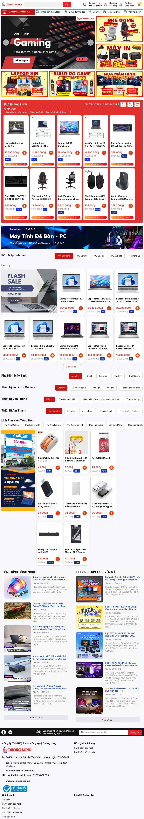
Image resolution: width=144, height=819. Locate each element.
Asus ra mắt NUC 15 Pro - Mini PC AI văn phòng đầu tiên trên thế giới (49, 657)
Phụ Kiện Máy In (32, 425)
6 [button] (56, 65)
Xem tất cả (72, 367)
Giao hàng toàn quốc (17, 112)
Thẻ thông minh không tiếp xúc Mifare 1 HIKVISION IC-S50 (76, 506)
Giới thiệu (6, 799)
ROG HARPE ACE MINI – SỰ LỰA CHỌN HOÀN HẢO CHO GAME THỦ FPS (122, 664)
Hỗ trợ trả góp (8, 817)
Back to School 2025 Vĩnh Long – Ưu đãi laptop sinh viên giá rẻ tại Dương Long (121, 608)
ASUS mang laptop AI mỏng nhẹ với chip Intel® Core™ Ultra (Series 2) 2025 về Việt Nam (50, 627)
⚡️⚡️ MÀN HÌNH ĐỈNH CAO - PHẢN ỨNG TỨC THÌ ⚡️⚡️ (122, 689)
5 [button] (53, 65)
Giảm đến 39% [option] (38, 112)
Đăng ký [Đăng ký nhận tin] (135, 732)
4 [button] (50, 65)
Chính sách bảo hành (83, 748)
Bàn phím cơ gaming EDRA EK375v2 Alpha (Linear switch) (121, 146)
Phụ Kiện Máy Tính (14, 375)
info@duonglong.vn (21, 781)
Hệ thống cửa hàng (113, 4)
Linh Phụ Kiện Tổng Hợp (17, 420)
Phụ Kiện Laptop (53, 425)
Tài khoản (128, 3)
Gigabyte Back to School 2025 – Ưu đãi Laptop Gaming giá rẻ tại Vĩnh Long (122, 578)
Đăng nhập (129, 6)
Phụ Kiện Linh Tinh (75, 425)
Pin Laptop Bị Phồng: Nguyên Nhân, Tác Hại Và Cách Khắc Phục (50, 687)
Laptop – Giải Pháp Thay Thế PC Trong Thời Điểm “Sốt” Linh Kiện (49, 604)
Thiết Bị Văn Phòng (14, 398)
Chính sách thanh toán (12, 812)
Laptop (6, 265)
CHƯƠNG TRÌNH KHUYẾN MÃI (96, 572)
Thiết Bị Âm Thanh (13, 410)
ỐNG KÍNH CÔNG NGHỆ (20, 572)
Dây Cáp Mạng (115, 425)
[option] (48, 42)
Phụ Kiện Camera (11, 425)
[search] (67, 4)
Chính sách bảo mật (11, 808)
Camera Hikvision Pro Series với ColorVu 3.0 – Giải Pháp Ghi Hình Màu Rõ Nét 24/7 (49, 578)
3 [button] (47, 65)
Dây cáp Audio (96, 425)
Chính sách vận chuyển (84, 752)
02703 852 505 (41, 775)
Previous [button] (6, 42)
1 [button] (40, 65)
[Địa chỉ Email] (110, 732)
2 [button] (44, 65)
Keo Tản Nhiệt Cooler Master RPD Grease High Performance (75, 552)
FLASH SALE (12, 104)
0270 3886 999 (95, 6)
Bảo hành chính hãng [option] (57, 112)
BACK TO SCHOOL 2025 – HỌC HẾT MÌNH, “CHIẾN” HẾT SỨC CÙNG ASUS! (120, 634)
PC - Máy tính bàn (13, 255)
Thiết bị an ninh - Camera (18, 387)
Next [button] (90, 42)
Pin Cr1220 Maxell (101, 458)
